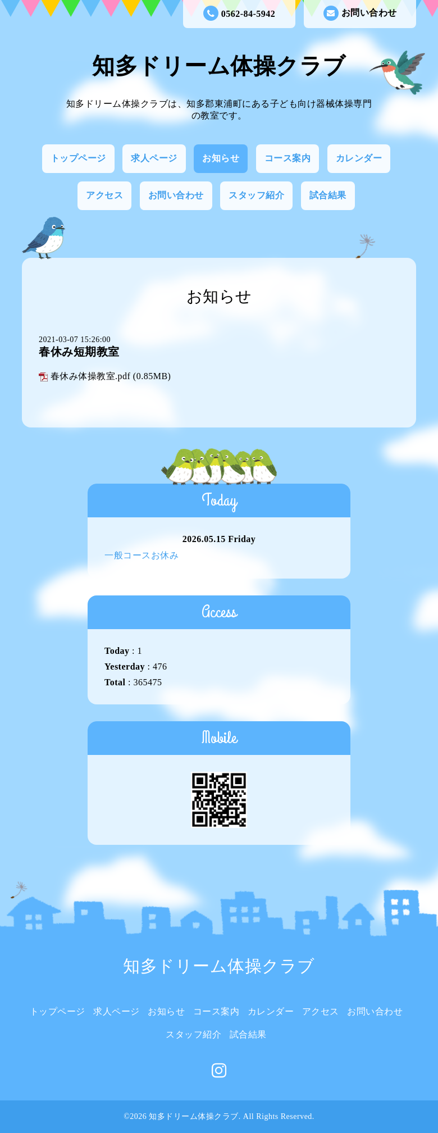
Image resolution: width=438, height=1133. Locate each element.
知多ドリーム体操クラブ (219, 66)
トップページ (78, 158)
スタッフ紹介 (256, 195)
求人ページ (154, 158)
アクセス (104, 195)
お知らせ (220, 158)
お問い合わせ (360, 13)
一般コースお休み (141, 555)
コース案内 (287, 158)
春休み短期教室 (79, 351)
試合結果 (327, 195)
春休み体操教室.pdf (91, 376)
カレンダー (359, 158)
